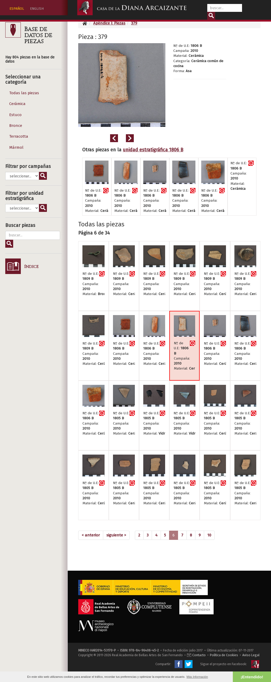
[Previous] (90, 535)
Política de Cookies (224, 655)
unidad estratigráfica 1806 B (153, 150)
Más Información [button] (197, 676)
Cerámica (17, 103)
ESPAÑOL (16, 9)
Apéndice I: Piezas (109, 23)
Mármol (16, 147)
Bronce (15, 125)
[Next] (116, 535)
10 (209, 535)
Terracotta (18, 136)
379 (134, 23)
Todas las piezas (24, 93)
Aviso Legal (250, 655)
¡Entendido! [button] (252, 677)
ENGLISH (37, 9)
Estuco (15, 114)
